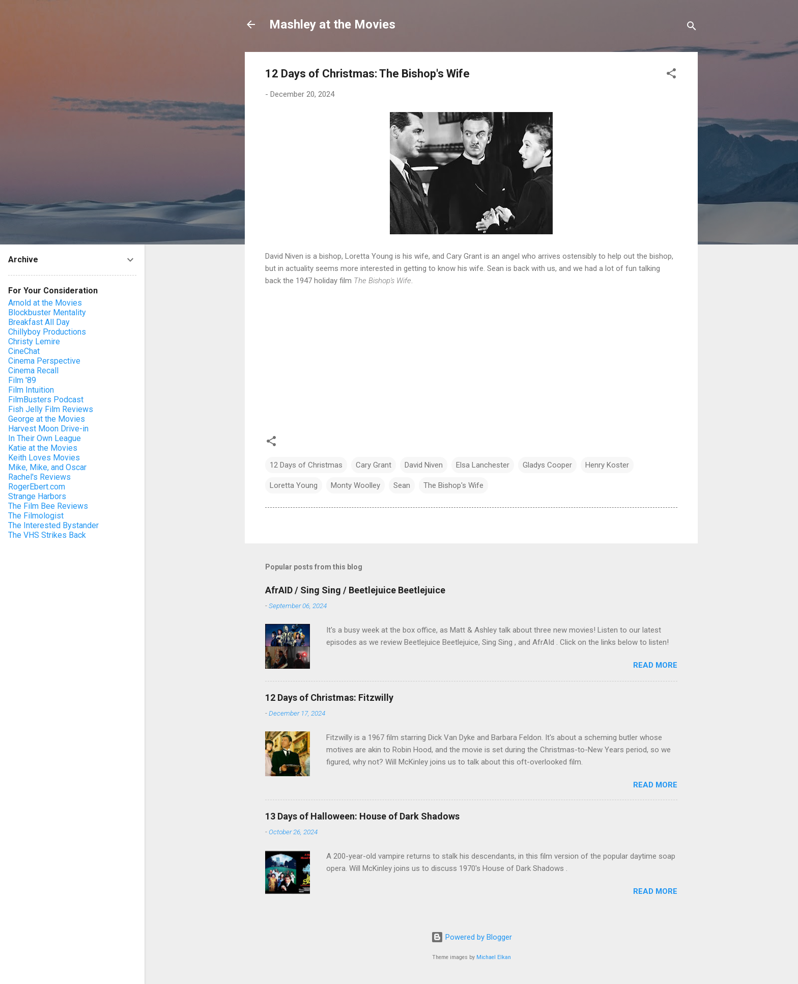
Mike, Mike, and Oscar (47, 467)
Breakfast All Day (39, 322)
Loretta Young (294, 485)
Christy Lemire (34, 341)
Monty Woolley (355, 485)
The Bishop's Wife (453, 485)
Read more (655, 665)
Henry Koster (607, 465)
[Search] (692, 27)
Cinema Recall (33, 370)
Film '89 (22, 380)
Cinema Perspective (44, 361)
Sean (401, 485)
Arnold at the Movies (45, 303)
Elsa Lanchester (482, 465)
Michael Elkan (493, 957)
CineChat (24, 351)
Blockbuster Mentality (47, 312)
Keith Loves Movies (44, 457)
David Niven (424, 465)
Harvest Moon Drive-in (48, 428)
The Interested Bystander (53, 525)
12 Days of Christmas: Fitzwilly (329, 697)
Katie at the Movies (42, 448)
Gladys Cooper (547, 465)
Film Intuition (31, 390)
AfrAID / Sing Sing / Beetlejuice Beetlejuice (355, 590)
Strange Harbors (37, 496)
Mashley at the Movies (332, 24)
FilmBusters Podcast (45, 399)
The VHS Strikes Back (47, 535)
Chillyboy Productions (47, 332)
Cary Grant (373, 465)
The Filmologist (36, 516)
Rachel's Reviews (39, 477)
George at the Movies (46, 419)
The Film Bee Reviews (48, 506)
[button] (671, 75)
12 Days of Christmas (306, 465)
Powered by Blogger (471, 937)
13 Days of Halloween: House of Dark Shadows (362, 816)
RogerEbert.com (36, 486)
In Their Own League (44, 438)
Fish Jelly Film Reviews (50, 409)
